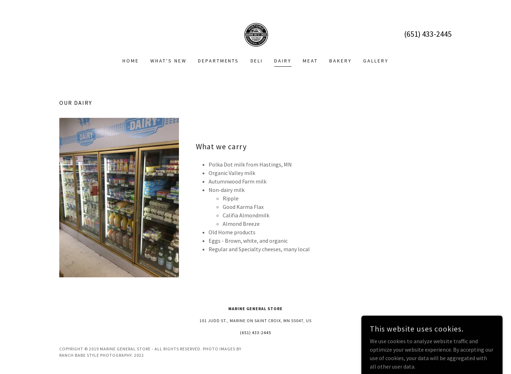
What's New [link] (168, 61)
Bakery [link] (340, 61)
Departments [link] (218, 61)
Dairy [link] (282, 61)
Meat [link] (310, 61)
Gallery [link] (376, 61)
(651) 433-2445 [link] (428, 34)
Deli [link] (257, 61)
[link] (255, 33)
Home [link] (130, 61)
